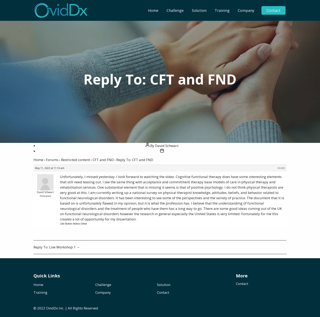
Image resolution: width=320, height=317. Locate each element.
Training (222, 10)
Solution (199, 10)
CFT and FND (103, 159)
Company (246, 10)
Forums (52, 159)
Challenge (175, 10)
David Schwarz (167, 145)
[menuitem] (153, 10)
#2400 (281, 168)
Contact (273, 10)
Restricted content (75, 159)
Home (153, 10)
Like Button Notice (70, 223)
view (83, 223)
